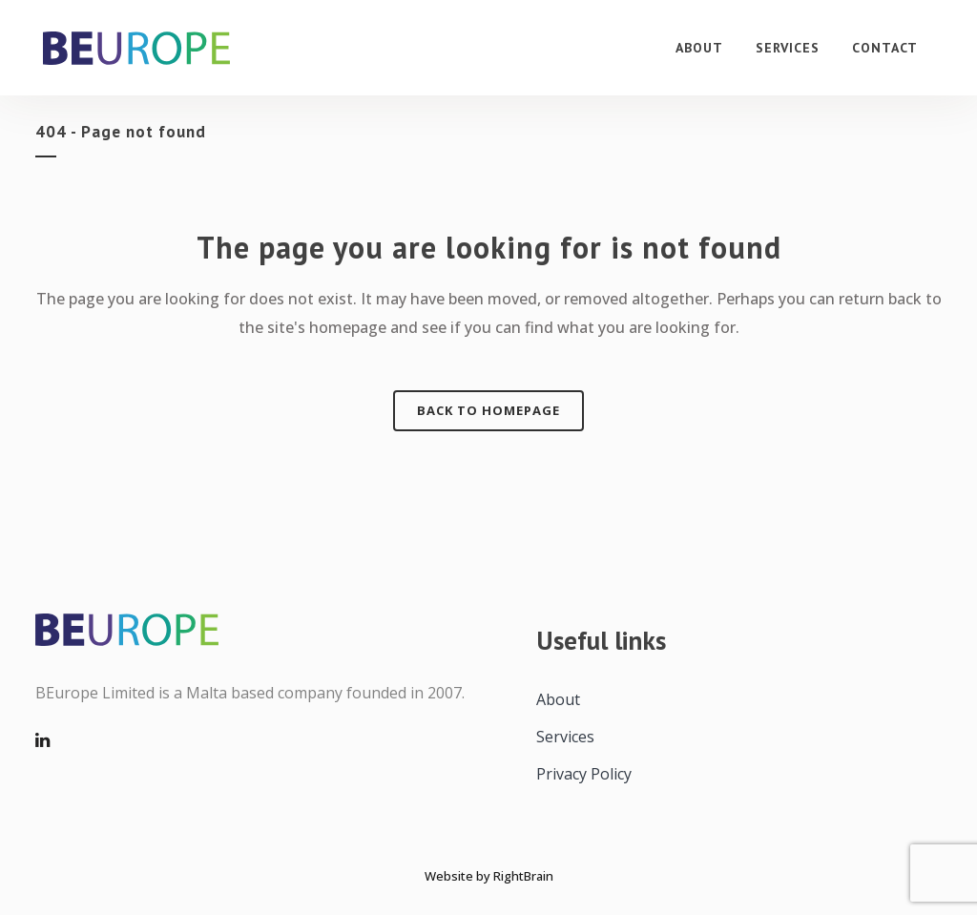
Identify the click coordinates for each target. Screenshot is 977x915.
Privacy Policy (584, 773)
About (558, 699)
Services (565, 736)
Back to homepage (488, 410)
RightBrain (523, 875)
